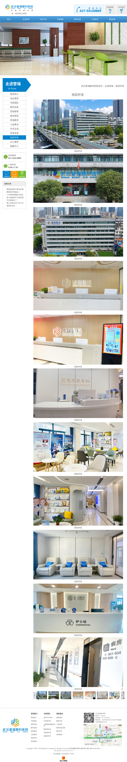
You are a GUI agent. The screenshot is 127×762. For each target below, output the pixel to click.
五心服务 (14, 142)
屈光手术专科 (48, 717)
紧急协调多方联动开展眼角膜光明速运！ (15, 190)
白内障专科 (47, 721)
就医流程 (59, 717)
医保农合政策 (60, 728)
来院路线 (34, 741)
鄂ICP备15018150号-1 (94, 748)
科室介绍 (43, 19)
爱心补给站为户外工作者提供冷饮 (15, 204)
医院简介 (14, 94)
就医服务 (112, 19)
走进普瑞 (26, 19)
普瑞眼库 (14, 120)
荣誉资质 (14, 133)
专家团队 (60, 19)
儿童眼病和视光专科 (49, 725)
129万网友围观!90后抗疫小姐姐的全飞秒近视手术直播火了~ (15, 197)
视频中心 (14, 146)
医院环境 (14, 137)
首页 (8, 19)
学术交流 (14, 129)
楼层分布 (59, 721)
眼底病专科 (47, 729)
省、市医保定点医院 (19, 13)
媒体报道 (14, 116)
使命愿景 (14, 98)
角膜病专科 (47, 736)
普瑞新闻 (14, 111)
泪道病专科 (47, 732)
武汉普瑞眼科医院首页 (91, 86)
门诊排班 (59, 724)
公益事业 (95, 19)
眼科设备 (77, 19)
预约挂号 (59, 731)
